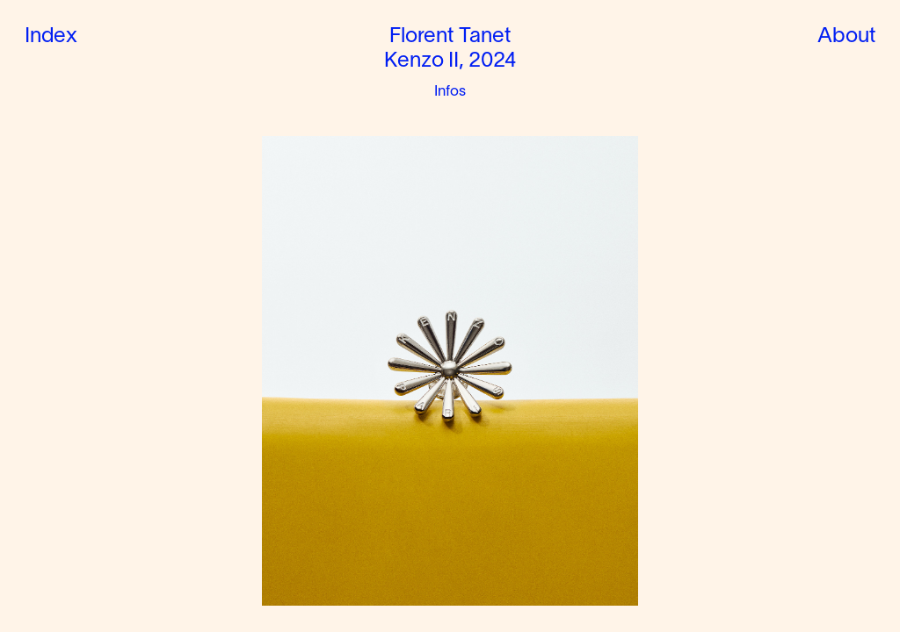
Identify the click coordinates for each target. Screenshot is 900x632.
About (846, 37)
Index (51, 37)
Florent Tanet (450, 37)
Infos (450, 91)
